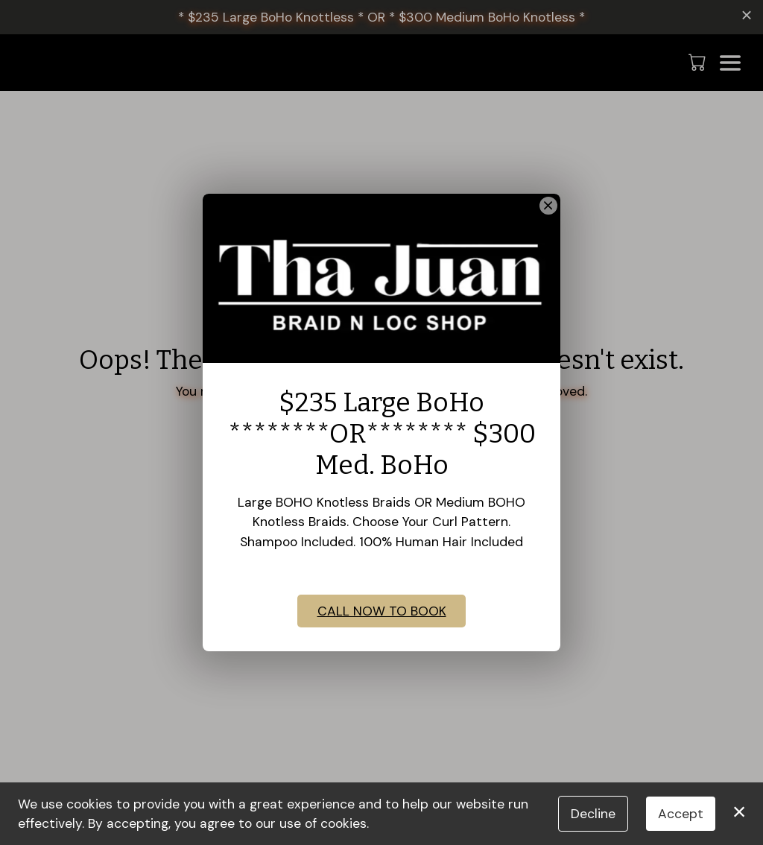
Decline (593, 814)
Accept (680, 814)
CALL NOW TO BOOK (381, 632)
